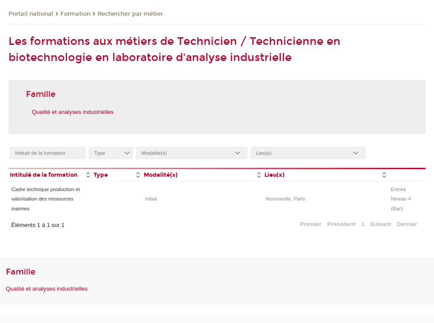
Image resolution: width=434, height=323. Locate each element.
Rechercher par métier (130, 13)
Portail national (31, 13)
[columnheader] (50, 174)
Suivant (380, 224)
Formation (75, 13)
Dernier (407, 224)
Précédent (342, 224)
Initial (151, 198)
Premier (310, 224)
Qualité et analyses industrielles (73, 112)
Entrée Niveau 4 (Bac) (401, 199)
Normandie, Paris (285, 198)
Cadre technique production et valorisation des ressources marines (45, 199)
